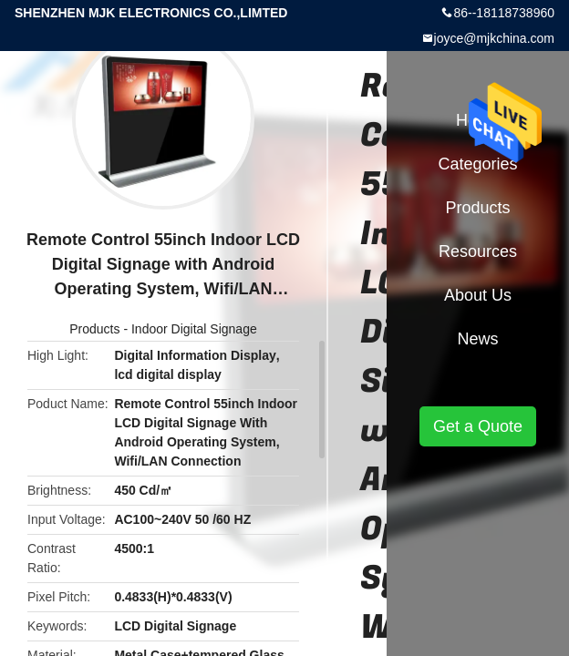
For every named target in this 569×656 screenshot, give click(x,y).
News (477, 339)
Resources (478, 251)
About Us (478, 295)
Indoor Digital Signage (194, 329)
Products (94, 329)
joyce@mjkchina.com (494, 38)
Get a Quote (477, 426)
